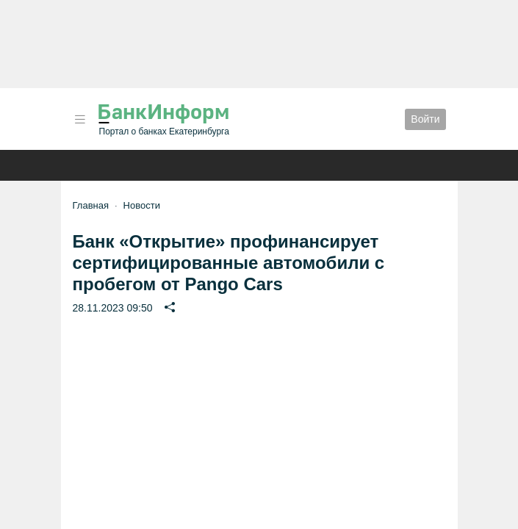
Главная (91, 205)
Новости (141, 205)
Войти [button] (425, 119)
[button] (80, 119)
